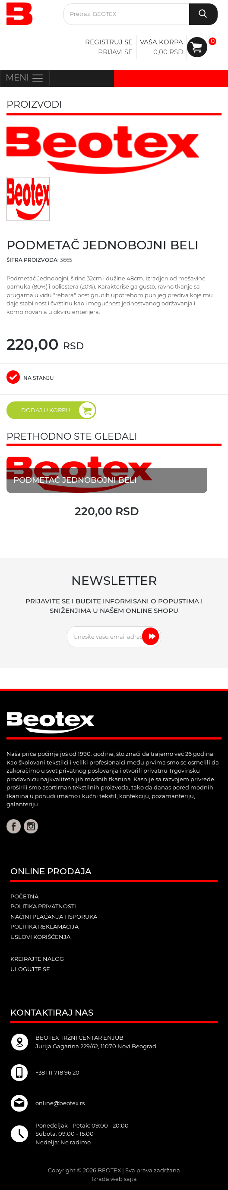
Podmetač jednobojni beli (76, 480)
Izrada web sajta (114, 1178)
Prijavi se (115, 52)
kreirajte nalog (37, 958)
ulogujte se (30, 969)
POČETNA (24, 896)
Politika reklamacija (44, 926)
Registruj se (109, 42)
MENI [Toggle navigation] (25, 78)
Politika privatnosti (43, 906)
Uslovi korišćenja (40, 936)
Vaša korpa (161, 42)
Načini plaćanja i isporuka (53, 916)
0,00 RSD (168, 52)
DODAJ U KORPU (58, 410)
